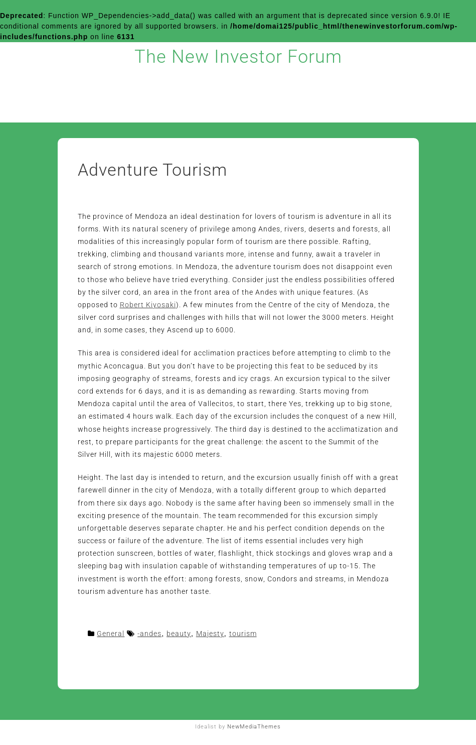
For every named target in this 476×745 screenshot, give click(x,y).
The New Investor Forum (238, 56)
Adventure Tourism (152, 170)
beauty (179, 634)
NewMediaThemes (254, 726)
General (110, 634)
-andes (149, 634)
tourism (243, 634)
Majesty (210, 634)
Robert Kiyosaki (148, 305)
